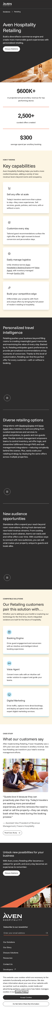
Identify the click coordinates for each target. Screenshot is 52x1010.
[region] (26, 991)
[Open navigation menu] (46, 4)
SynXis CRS (19, 273)
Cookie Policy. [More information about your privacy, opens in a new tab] (21, 992)
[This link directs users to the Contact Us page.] (8, 964)
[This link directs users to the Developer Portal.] (10, 969)
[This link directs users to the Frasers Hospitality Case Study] (12, 833)
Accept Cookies (26, 997)
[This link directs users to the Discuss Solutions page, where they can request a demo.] (11, 873)
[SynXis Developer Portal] (7, 947)
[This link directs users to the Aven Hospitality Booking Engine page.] (26, 640)
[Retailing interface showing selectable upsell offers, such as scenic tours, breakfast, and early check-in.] (26, 385)
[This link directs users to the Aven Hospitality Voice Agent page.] (26, 671)
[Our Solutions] (9, 942)
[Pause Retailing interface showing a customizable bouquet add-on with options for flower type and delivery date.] (7, 577)
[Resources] (8, 958)
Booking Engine (26, 425)
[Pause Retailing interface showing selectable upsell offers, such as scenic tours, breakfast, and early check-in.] (7, 398)
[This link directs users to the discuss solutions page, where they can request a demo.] (11, 49)
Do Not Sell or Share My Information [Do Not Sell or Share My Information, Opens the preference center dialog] (26, 1004)
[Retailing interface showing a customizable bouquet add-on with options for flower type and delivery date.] (26, 565)
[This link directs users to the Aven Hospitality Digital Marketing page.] (26, 702)
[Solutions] (6, 12)
